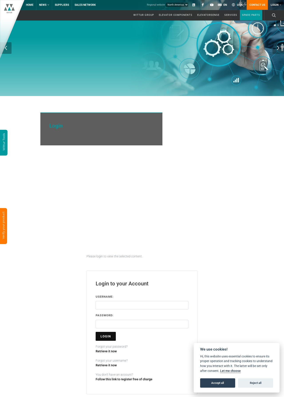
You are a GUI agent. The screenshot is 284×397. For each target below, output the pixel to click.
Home (30, 4)
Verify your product (3, 225)
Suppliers (62, 4)
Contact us (257, 4)
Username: (105, 307)
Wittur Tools (4, 142)
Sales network (85, 4)
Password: (105, 325)
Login (276, 5)
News (44, 5)
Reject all (255, 383)
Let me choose (230, 371)
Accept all (217, 383)
